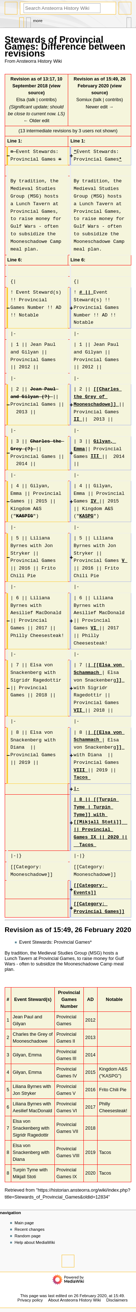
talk (31, 99)
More (37, 20)
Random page (28, 1236)
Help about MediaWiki (35, 1242)
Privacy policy (30, 1300)
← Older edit (36, 120)
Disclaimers (117, 1300)
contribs (47, 99)
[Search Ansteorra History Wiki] (62, 8)
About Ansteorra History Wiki (74, 1300)
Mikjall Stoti (24, 1176)
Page (22, 21)
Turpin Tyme (25, 1169)
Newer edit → (100, 106)
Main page (24, 1223)
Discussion (28, 21)
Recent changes (30, 1229)
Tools (129, 21)
